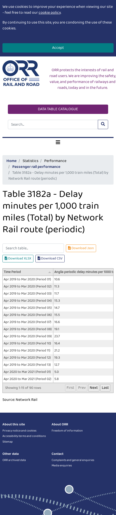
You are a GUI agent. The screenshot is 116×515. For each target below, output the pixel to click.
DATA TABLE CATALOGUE (58, 109)
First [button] (70, 388)
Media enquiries (62, 465)
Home (11, 161)
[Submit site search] (103, 124)
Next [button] (94, 388)
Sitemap (7, 441)
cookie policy (50, 13)
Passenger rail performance (36, 167)
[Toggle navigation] (58, 142)
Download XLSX (18, 258)
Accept (58, 48)
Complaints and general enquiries (73, 460)
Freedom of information (67, 430)
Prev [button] (82, 388)
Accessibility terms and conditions (24, 436)
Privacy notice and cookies (19, 430)
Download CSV (50, 258)
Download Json (81, 248)
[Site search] (53, 124)
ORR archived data (14, 460)
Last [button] (105, 388)
